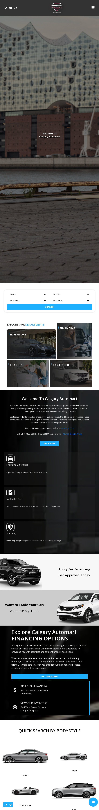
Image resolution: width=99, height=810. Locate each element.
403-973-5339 (67, 428)
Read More (49, 443)
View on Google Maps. (72, 434)
